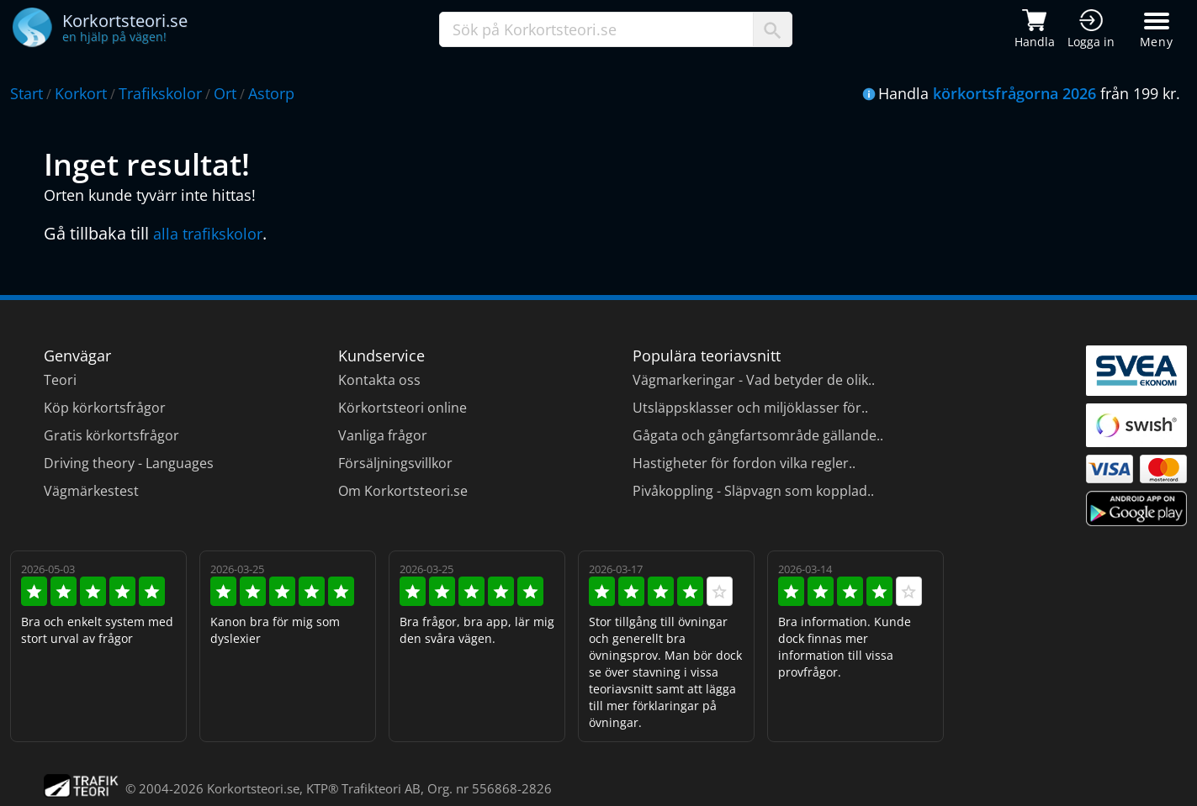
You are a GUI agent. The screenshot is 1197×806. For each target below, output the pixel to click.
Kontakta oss (379, 380)
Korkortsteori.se (253, 788)
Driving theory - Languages (129, 463)
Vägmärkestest (91, 491)
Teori (60, 380)
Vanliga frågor (382, 435)
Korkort (81, 93)
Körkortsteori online (402, 407)
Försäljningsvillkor (395, 463)
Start (26, 93)
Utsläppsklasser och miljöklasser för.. (750, 407)
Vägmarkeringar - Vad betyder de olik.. (754, 380)
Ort (225, 93)
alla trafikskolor (207, 234)
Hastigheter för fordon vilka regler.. (744, 463)
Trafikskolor (160, 93)
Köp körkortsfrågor (105, 407)
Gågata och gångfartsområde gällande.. (758, 435)
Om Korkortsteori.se (403, 491)
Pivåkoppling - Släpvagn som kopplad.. (753, 491)
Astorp (271, 93)
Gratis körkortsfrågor (111, 435)
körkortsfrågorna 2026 (1014, 93)
